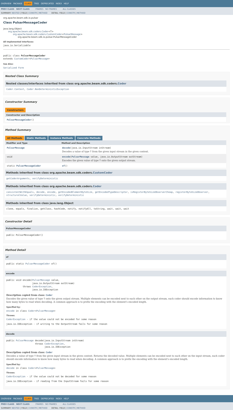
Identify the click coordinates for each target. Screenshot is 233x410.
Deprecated (47, 3)
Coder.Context (15, 89)
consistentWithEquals (20, 192)
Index (59, 3)
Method (43, 13)
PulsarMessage (72, 34)
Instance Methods (61, 138)
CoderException (41, 286)
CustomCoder (21, 58)
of (63, 165)
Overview (6, 3)
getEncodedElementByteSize (75, 192)
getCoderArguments (17, 178)
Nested (15, 13)
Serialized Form (13, 67)
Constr (33, 13)
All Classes (69, 9)
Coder (122, 83)
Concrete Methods (89, 138)
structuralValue (16, 195)
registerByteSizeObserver (191, 192)
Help (66, 3)
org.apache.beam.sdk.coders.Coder (28, 31)
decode (66, 147)
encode (66, 156)
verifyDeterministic (45, 178)
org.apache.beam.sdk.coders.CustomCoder (37, 34)
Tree (36, 3)
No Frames (51, 9)
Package (17, 3)
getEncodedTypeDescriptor (111, 192)
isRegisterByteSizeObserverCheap (151, 192)
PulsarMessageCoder (19, 119)
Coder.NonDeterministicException (48, 89)
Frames (40, 9)
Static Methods (36, 138)
